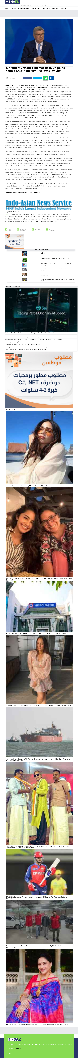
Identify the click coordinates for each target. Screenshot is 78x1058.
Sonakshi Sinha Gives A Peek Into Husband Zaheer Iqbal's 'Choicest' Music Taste (38, 703)
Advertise (10, 1057)
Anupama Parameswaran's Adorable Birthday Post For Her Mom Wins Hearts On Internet (38, 578)
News (13, 8)
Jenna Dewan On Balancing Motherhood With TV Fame (28, 486)
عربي (41, 5)
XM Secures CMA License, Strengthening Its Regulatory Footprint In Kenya (22, 344)
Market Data (36, 8)
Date (7, 77)
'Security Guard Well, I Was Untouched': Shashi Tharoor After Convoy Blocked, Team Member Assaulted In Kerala (37, 843)
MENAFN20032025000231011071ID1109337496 (22, 192)
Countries (55, 8)
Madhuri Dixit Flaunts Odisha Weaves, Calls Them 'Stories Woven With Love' (37, 1019)
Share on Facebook (28, 78)
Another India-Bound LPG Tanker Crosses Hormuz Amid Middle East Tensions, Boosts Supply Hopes (38, 756)
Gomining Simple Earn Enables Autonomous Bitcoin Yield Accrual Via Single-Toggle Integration (27, 347)
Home (7, 8)
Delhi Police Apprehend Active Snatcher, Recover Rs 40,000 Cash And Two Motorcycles (36, 941)
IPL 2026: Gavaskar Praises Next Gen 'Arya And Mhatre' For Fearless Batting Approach (36, 893)
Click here (18, 1042)
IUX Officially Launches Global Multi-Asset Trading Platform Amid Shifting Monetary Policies (26, 337)
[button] (45, 5)
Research (46, 8)
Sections (63, 8)
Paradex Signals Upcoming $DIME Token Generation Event (19, 342)
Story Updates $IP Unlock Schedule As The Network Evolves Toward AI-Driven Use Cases (25, 349)
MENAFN (9, 85)
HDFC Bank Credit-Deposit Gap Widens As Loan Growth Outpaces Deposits (37, 632)
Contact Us (11, 1055)
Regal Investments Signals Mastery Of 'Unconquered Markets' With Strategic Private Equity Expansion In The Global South (33, 339)
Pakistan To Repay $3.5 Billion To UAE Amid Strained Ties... (55, 258)
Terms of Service (12, 1050)
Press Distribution (23, 8)
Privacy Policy (11, 1053)
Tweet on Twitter (37, 78)
